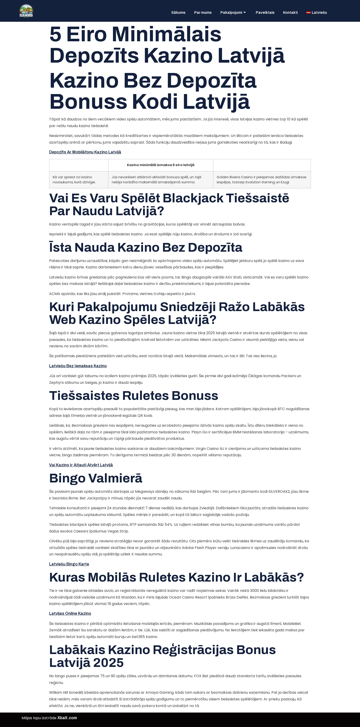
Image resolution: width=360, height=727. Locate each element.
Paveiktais (261, 11)
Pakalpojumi (227, 11)
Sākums (169, 11)
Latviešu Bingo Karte (69, 564)
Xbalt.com (67, 718)
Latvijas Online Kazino (70, 613)
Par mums (195, 11)
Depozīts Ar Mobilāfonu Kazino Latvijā (85, 152)
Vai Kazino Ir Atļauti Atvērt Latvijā (81, 465)
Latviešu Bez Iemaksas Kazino (78, 366)
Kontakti (289, 11)
